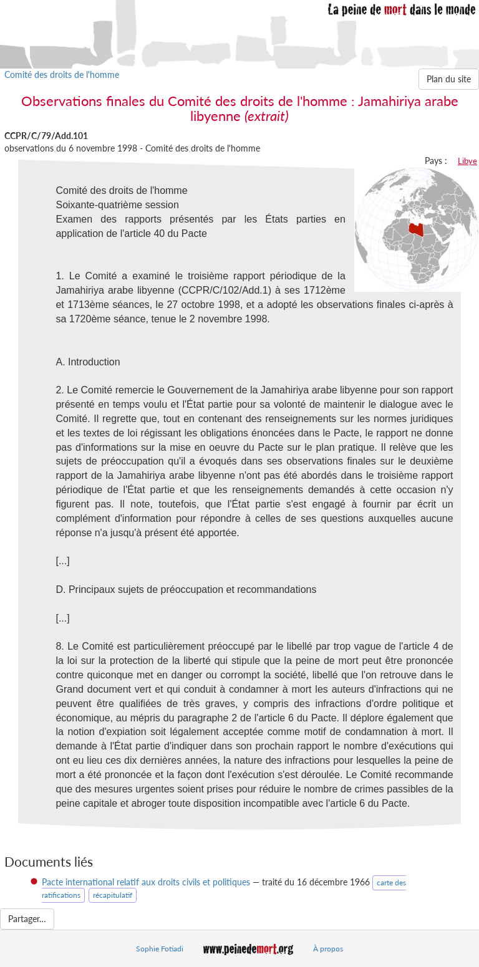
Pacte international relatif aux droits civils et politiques (146, 882)
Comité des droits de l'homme (61, 74)
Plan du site (449, 79)
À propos (328, 948)
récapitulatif (112, 895)
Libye (467, 161)
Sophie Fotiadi (159, 948)
